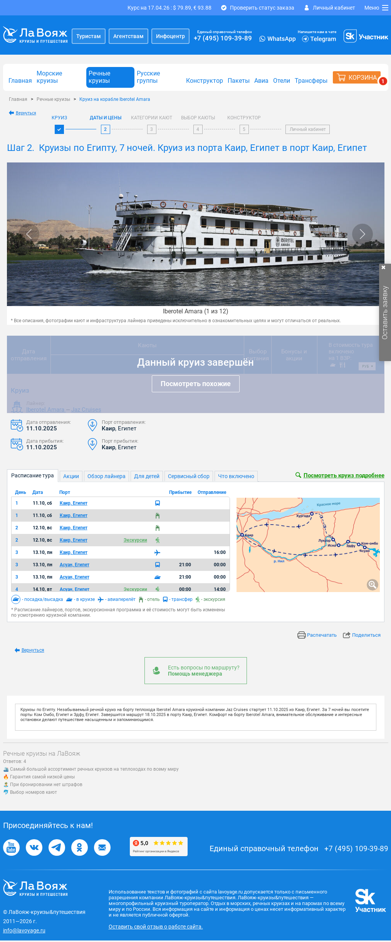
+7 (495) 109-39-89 (223, 38)
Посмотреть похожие (196, 384)
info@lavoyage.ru (24, 930)
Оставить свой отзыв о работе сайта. (156, 927)
